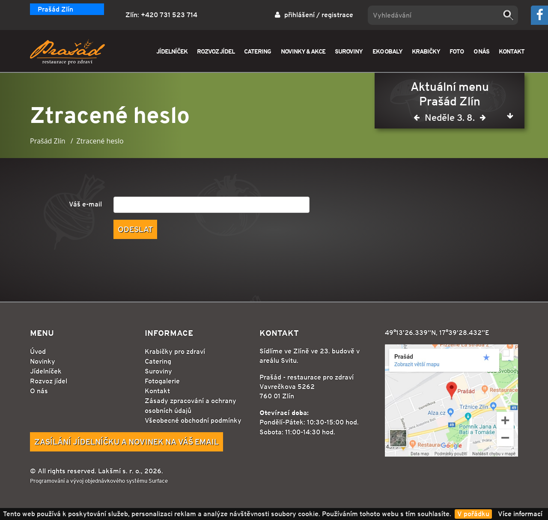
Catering (158, 361)
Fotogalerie (162, 381)
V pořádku (473, 513)
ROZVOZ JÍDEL (216, 51)
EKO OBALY (387, 51)
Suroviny (158, 371)
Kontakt (157, 390)
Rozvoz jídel (48, 381)
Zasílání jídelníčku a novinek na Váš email (126, 441)
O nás (39, 390)
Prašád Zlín (55, 9)
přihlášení (299, 14)
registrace (337, 14)
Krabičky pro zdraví (175, 351)
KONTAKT (511, 51)
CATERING (257, 51)
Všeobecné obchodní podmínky (193, 420)
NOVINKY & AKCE (303, 51)
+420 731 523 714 (169, 14)
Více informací (520, 513)
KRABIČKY (426, 51)
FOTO (457, 51)
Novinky (42, 361)
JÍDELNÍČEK (172, 51)
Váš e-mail (85, 204)
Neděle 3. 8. (450, 119)
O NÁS (481, 51)
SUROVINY (349, 51)
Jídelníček (46, 371)
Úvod (38, 351)
